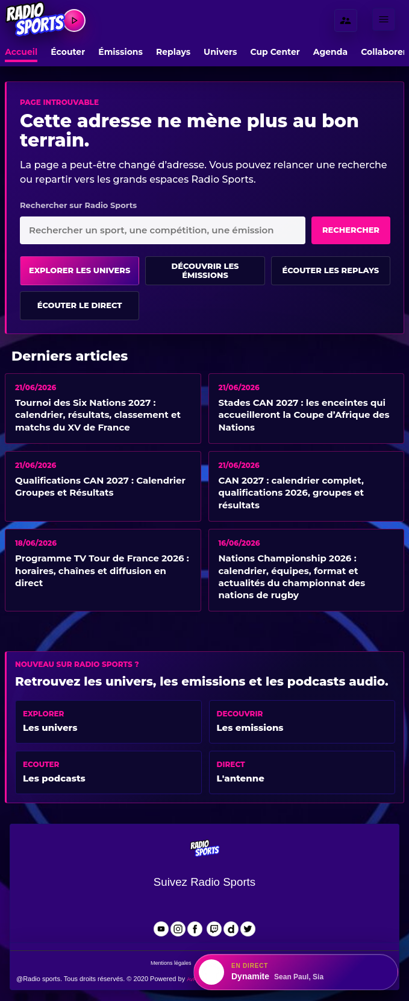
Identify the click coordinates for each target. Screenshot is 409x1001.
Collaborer (384, 51)
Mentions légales (171, 963)
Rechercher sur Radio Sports (78, 205)
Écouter (68, 51)
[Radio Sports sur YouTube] (161, 928)
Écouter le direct (79, 305)
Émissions (120, 51)
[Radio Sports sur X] (247, 928)
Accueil (21, 51)
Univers (220, 51)
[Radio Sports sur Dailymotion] (231, 928)
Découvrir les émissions (205, 270)
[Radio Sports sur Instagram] (178, 928)
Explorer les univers (79, 270)
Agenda (330, 51)
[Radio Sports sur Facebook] (194, 928)
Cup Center (275, 51)
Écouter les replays (330, 270)
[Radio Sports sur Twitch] (214, 928)
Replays (173, 51)
